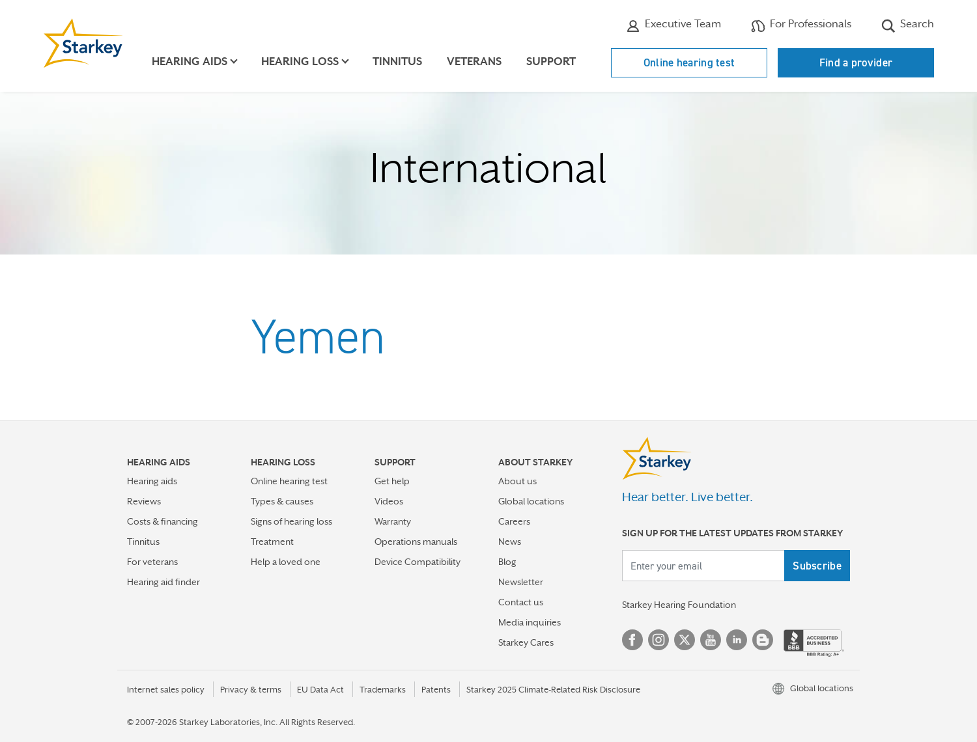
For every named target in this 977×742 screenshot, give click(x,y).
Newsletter (520, 582)
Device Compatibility (417, 561)
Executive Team (673, 25)
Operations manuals (416, 541)
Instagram (658, 639)
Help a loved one (285, 561)
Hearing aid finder (163, 582)
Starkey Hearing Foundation (679, 604)
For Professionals (801, 25)
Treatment (272, 541)
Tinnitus (397, 61)
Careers (514, 521)
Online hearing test (689, 62)
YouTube (710, 639)
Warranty (393, 521)
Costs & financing (162, 521)
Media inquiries (529, 622)
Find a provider (856, 62)
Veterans (474, 61)
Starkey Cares (526, 642)
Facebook (632, 639)
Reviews (144, 501)
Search (907, 25)
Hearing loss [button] (300, 61)
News (509, 541)
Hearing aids (152, 481)
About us (517, 481)
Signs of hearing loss (291, 521)
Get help (392, 481)
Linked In (736, 639)
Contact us (520, 602)
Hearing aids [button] (189, 61)
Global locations (531, 501)
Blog (507, 561)
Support (551, 61)
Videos (389, 501)
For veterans (152, 561)
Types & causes (282, 501)
